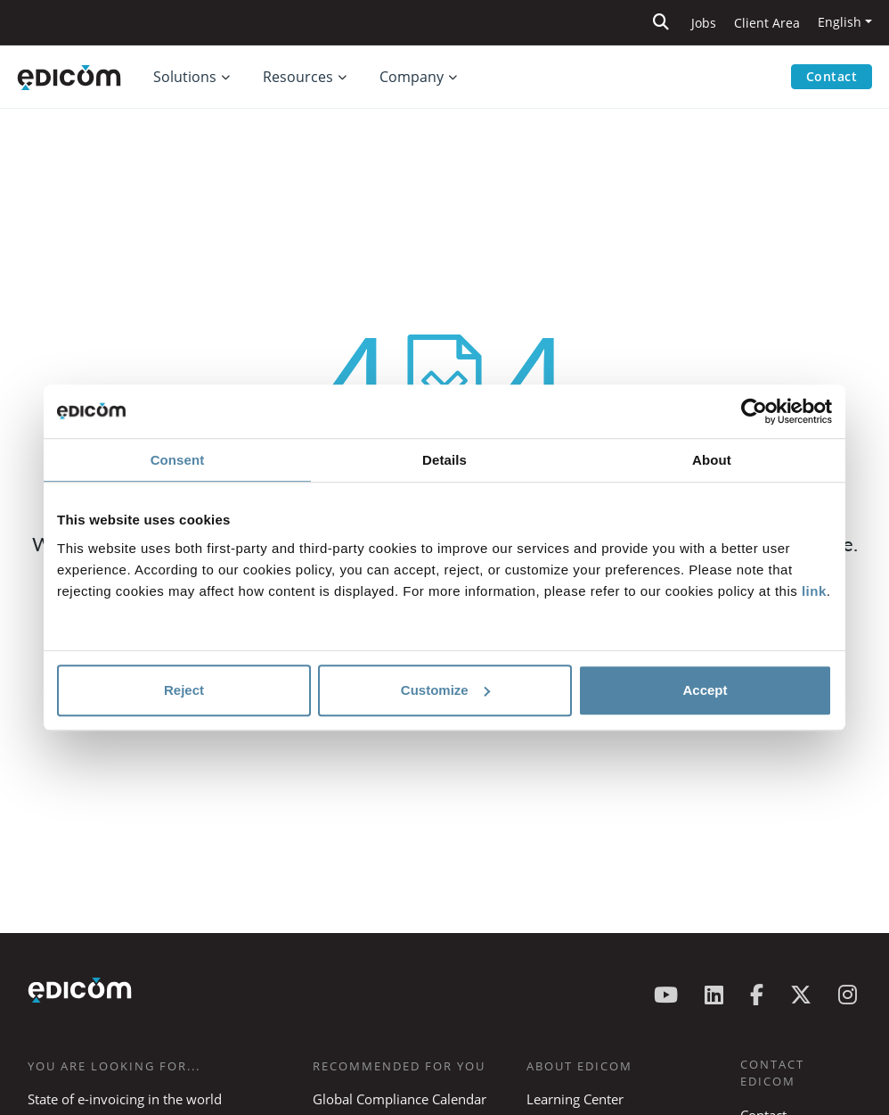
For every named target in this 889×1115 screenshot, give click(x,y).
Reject (184, 690)
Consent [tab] (178, 459)
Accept (704, 690)
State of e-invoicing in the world (125, 1099)
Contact (832, 76)
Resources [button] (298, 77)
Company (411, 77)
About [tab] (711, 459)
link (814, 591)
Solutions (184, 77)
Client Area (767, 22)
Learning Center (575, 1099)
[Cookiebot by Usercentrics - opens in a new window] (754, 411)
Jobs (703, 22)
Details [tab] (444, 459)
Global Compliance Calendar (399, 1099)
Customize (445, 690)
